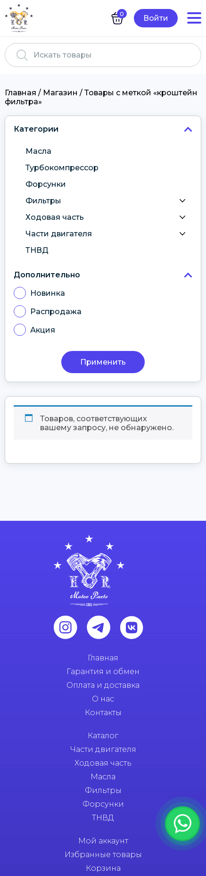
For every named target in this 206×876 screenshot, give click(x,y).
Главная (20, 92)
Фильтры (107, 201)
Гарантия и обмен (103, 671)
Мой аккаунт (103, 840)
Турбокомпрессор (62, 167)
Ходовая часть (107, 217)
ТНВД (37, 250)
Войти (155, 18)
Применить (103, 362)
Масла (38, 151)
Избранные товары (103, 854)
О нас (103, 698)
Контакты (103, 712)
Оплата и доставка (103, 685)
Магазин (60, 92)
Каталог (103, 735)
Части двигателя (107, 234)
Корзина (103, 868)
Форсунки (45, 184)
